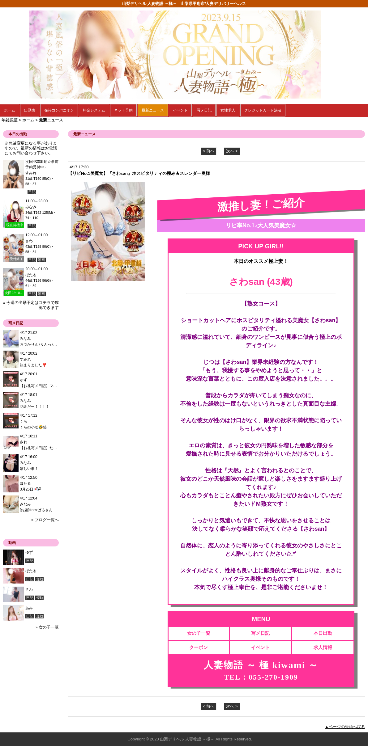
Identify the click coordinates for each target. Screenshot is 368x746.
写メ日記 (204, 110)
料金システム (94, 110)
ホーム (9, 110)
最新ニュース (153, 110)
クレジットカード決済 (262, 110)
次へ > (231, 151)
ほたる (30, 275)
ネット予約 (123, 110)
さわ (29, 241)
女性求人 (227, 110)
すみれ (30, 173)
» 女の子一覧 (47, 627)
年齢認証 (10, 120)
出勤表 (29, 110)
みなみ (30, 207)
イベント (180, 110)
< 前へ (208, 151)
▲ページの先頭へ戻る (345, 726)
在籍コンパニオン (59, 110)
